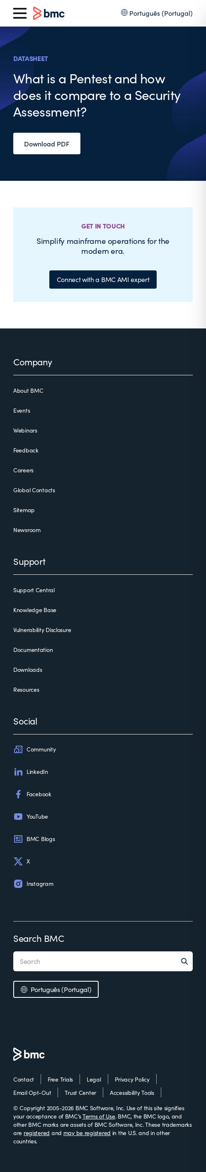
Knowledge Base (34, 610)
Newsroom (27, 530)
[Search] (187, 961)
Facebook (32, 794)
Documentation (33, 650)
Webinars (25, 430)
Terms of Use (98, 1116)
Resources (26, 689)
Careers (23, 470)
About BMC (28, 390)
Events (21, 410)
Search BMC (38, 938)
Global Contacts (34, 490)
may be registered (87, 1133)
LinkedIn (30, 772)
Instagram (33, 884)
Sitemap (24, 510)
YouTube (30, 817)
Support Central (34, 590)
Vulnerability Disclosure (42, 630)
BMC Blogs (34, 839)
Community (34, 749)
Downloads (27, 670)
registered (37, 1133)
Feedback (26, 450)
